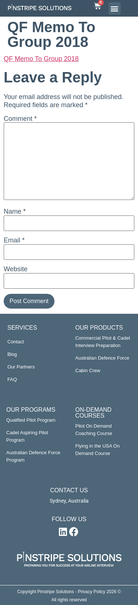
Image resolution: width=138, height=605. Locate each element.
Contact (15, 341)
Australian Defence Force (102, 358)
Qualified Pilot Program (31, 420)
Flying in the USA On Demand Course (97, 449)
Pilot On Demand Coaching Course (93, 429)
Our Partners (21, 367)
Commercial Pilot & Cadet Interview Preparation (102, 341)
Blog (12, 354)
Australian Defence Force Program (33, 456)
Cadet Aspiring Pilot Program (27, 436)
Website (16, 269)
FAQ (12, 379)
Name (15, 211)
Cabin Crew (87, 370)
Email (14, 240)
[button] (115, 8)
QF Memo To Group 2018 (41, 58)
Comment (20, 118)
